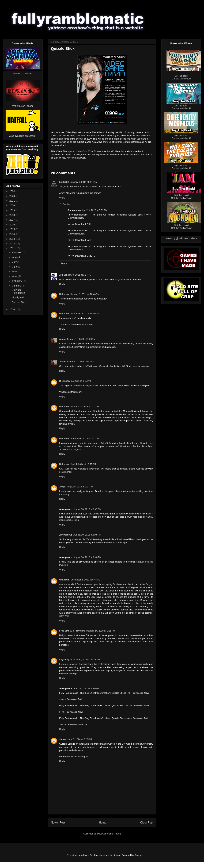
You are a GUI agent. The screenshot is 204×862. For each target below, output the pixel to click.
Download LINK (76, 233)
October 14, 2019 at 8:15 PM (100, 630)
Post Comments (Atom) (109, 833)
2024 (12, 191)
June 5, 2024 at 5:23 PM (79, 739)
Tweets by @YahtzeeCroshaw (180, 238)
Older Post (146, 822)
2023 (12, 196)
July (14, 262)
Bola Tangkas (74, 449)
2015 (12, 229)
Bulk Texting (106, 641)
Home (102, 822)
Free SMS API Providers (72, 630)
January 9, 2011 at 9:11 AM (83, 182)
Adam (62, 339)
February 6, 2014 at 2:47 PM (85, 438)
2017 (12, 219)
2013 (12, 238)
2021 (12, 200)
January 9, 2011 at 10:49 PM (85, 313)
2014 (12, 234)
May (14, 271)
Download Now (76, 218)
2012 (12, 243)
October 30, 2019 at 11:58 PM (85, 659)
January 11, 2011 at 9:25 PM (81, 361)
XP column (72, 157)
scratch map (65, 472)
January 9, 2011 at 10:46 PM (85, 294)
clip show (100, 154)
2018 (12, 215)
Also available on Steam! (22, 135)
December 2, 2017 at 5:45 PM (86, 579)
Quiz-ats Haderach (18, 291)
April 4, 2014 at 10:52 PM (83, 464)
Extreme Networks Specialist (74, 664)
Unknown (64, 294)
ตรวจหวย (64, 616)
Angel (62, 486)
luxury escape (120, 542)
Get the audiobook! (181, 78)
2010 (12, 309)
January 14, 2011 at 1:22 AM (85, 406)
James (62, 739)
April (15, 276)
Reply (62, 197)
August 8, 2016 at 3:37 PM (80, 486)
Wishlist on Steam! (22, 73)
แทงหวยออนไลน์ (67, 584)
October (17, 252)
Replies (66, 204)
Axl (61, 275)
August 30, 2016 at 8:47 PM (87, 509)
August (16, 257)
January (17, 285)
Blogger (138, 855)
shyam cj (64, 659)
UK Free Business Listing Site (74, 756)
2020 (12, 205)
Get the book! (181, 76)
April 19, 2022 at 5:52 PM (94, 210)
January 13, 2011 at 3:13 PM (76, 381)
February (17, 281)
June (15, 266)
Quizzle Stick (19, 302)
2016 (12, 224)
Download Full (83, 224)
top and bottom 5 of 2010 (80, 151)
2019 (12, 210)
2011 (12, 248)
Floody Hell (18, 297)
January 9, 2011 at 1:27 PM (77, 275)
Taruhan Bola (140, 446)
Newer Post (58, 822)
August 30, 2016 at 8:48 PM (87, 534)
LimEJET (64, 182)
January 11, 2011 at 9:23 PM (81, 339)
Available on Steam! (22, 106)
